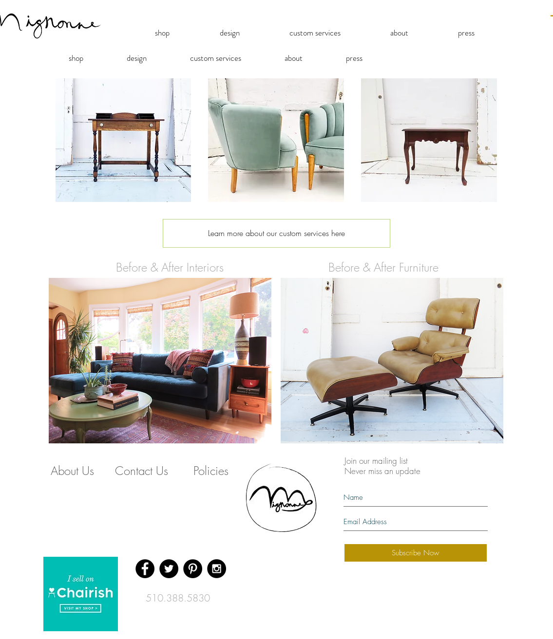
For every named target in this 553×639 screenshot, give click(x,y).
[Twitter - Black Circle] (168, 568)
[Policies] (211, 471)
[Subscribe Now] (415, 553)
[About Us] (72, 471)
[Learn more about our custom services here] (276, 233)
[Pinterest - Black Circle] (192, 568)
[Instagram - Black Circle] (216, 568)
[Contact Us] (141, 471)
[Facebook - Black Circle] (144, 568)
